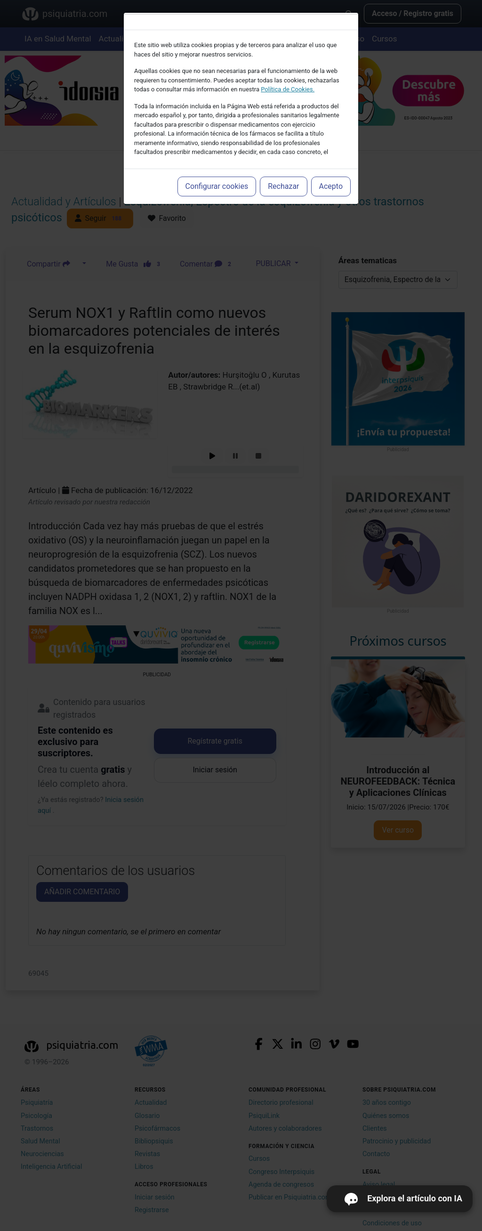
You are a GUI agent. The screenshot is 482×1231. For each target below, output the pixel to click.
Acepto (331, 186)
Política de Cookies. (287, 89)
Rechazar (283, 186)
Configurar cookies (217, 186)
